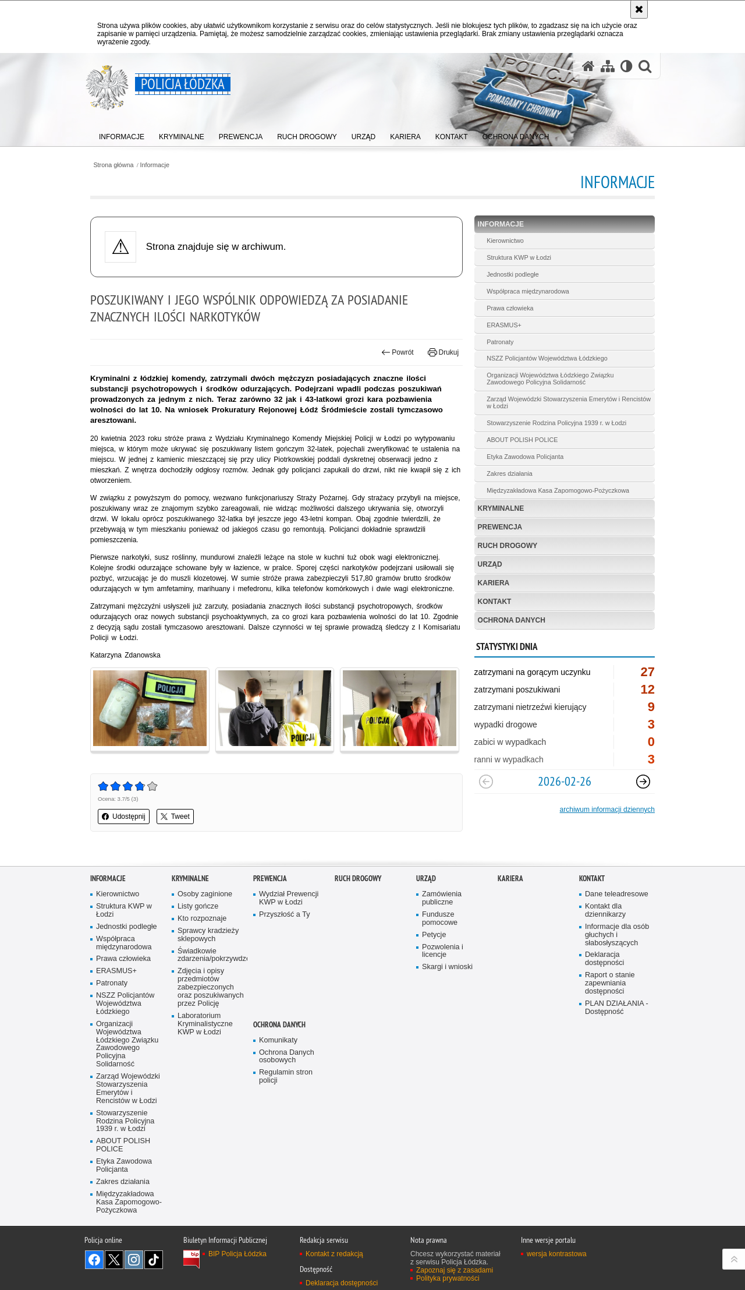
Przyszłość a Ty (284, 914)
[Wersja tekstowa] (626, 66)
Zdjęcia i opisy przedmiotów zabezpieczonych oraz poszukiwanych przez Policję (211, 987)
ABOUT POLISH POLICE (522, 439)
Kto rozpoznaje (202, 919)
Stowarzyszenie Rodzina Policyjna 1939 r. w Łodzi (556, 422)
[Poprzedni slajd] (486, 781)
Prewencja (500, 527)
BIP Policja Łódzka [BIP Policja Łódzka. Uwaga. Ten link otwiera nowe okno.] (237, 1254)
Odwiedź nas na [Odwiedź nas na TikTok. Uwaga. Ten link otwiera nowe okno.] (153, 1259)
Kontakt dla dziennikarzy (605, 910)
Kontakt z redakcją (334, 1254)
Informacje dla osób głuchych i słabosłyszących (617, 935)
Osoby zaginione (205, 894)
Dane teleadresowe (616, 894)
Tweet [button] (175, 816)
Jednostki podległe (512, 274)
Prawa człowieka (510, 308)
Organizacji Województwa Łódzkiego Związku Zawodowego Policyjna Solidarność (550, 379)
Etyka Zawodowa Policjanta (525, 456)
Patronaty (500, 341)
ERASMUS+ (504, 324)
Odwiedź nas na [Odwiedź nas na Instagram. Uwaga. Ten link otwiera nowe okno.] (134, 1259)
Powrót (397, 352)
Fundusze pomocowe (439, 919)
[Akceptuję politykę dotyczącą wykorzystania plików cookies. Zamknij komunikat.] (639, 9)
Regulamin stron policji (286, 1076)
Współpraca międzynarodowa (528, 291)
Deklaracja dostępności (604, 959)
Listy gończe (198, 906)
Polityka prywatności (448, 1278)
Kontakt (495, 602)
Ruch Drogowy (508, 546)
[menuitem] (121, 134)
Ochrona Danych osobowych (286, 1057)
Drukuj (443, 352)
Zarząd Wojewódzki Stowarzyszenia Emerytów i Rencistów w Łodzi (569, 402)
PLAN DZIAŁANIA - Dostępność (616, 1008)
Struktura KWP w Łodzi (519, 257)
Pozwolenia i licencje (442, 951)
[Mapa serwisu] (608, 66)
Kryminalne (501, 508)
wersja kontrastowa (557, 1254)
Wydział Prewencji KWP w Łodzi (288, 898)
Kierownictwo (505, 240)
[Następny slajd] (643, 781)
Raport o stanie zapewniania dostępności (610, 983)
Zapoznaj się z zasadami (454, 1270)
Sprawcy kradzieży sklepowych (208, 935)
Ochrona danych (511, 620)
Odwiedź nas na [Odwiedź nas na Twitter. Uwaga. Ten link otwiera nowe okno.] (114, 1259)
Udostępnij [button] (124, 816)
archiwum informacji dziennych (607, 809)
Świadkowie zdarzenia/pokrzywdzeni (211, 955)
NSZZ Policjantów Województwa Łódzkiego (547, 358)
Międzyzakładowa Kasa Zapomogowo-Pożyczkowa (558, 490)
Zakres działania (510, 473)
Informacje (154, 165)
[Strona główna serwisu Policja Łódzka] (588, 66)
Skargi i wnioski (447, 967)
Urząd (490, 564)
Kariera (494, 583)
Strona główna (113, 165)
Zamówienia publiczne (442, 898)
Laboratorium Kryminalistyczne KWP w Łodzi (205, 1024)
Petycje (434, 935)
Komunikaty (278, 1040)
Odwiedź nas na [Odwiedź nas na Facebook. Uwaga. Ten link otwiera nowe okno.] (94, 1259)
